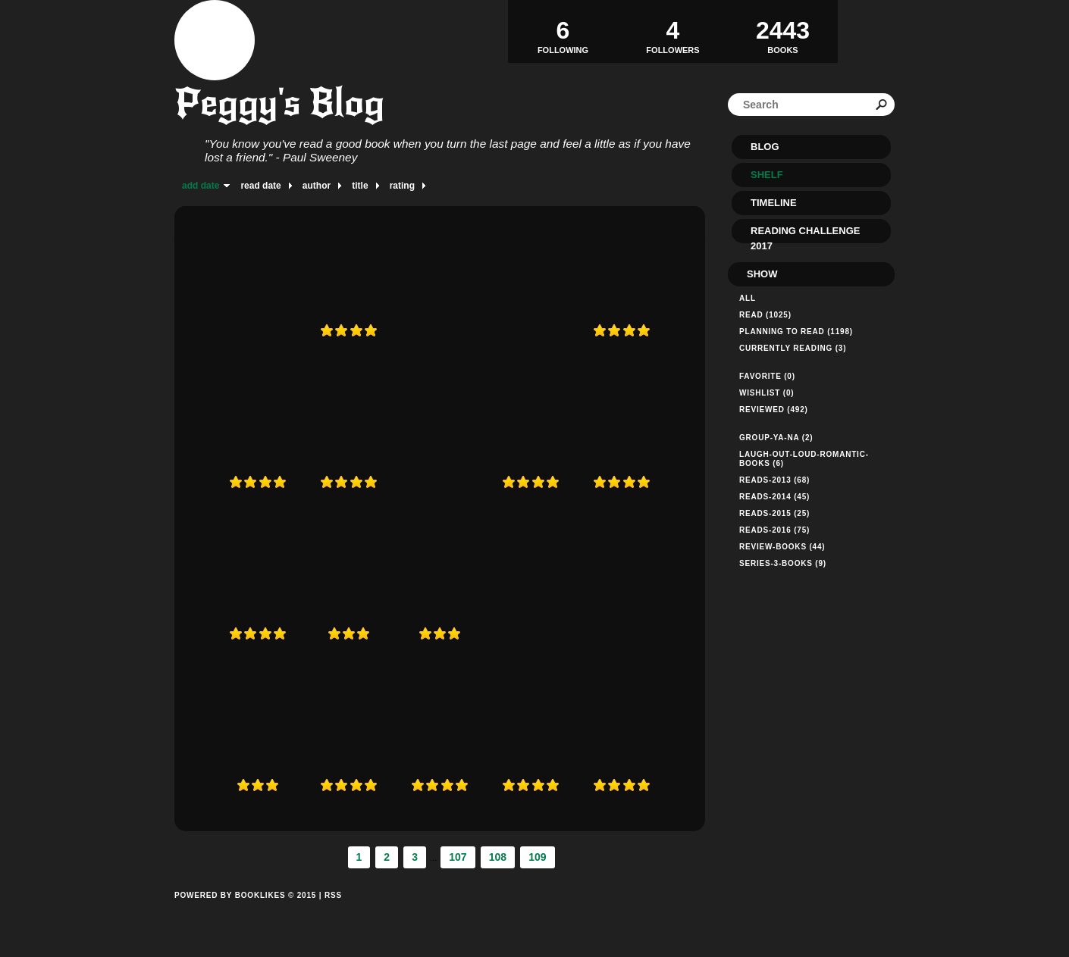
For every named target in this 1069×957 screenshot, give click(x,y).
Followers (672, 31)
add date (200, 185)
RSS (333, 895)
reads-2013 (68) (774, 480)
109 (537, 857)
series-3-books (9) (782, 563)
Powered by (245, 912)
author (317, 185)
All (747, 298)
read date (260, 185)
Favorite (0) (767, 376)
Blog (765, 146)
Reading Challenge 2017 (805, 234)
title (360, 185)
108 (497, 857)
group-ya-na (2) (776, 437)
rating (402, 185)
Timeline (774, 202)
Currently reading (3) (792, 348)
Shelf (767, 174)
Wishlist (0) (766, 393)
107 (457, 857)
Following (563, 31)
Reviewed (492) (773, 409)
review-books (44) (782, 547)
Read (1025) (765, 315)
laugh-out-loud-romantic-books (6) (804, 459)
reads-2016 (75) (774, 530)
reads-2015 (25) (774, 513)
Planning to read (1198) (796, 331)
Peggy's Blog (279, 103)
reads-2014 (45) (774, 497)
